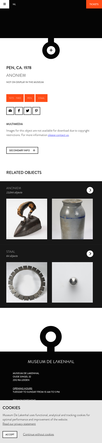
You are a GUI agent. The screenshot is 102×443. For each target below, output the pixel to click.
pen (29, 98)
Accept (9, 434)
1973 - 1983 (15, 98)
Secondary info (22, 150)
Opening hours (22, 388)
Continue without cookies (38, 434)
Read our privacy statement (19, 424)
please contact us (58, 135)
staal (41, 98)
